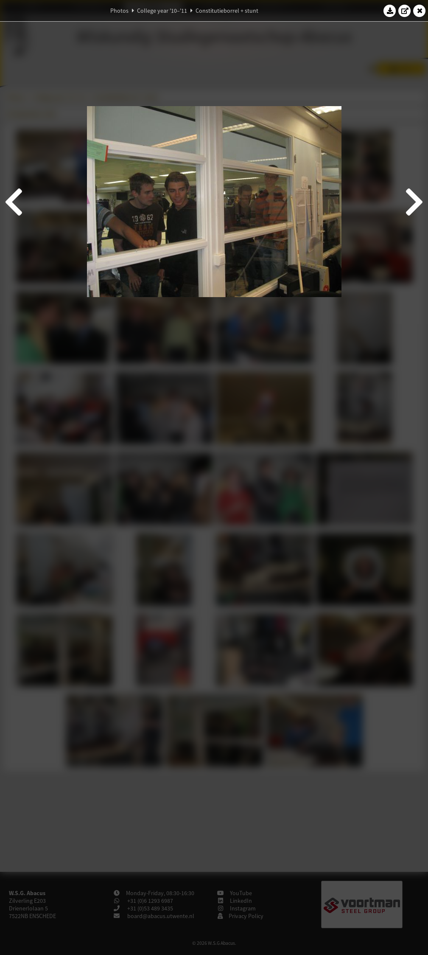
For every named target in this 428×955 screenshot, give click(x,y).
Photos (119, 10)
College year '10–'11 (162, 10)
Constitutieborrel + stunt (227, 10)
